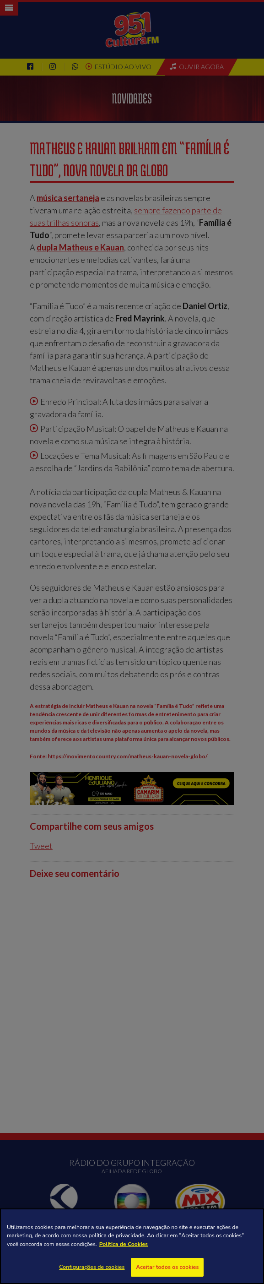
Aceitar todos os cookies (167, 1267)
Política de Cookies (123, 1244)
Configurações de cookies (91, 1267)
